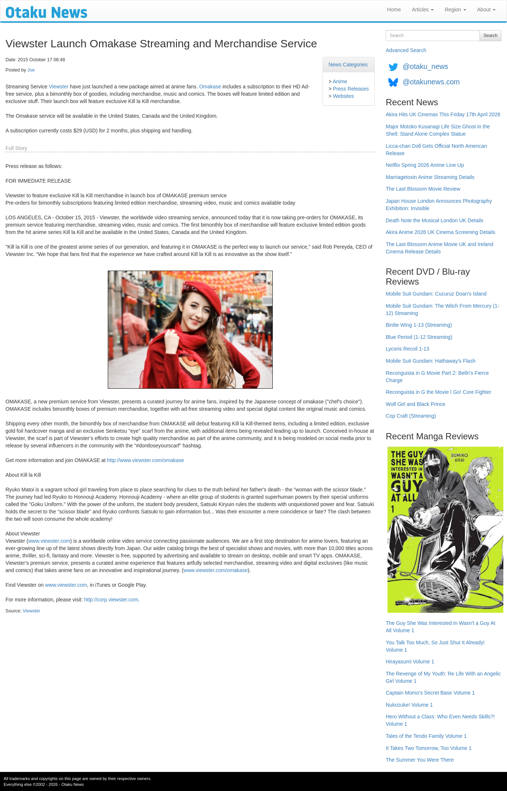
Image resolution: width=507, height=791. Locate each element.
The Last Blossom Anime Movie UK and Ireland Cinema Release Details (439, 247)
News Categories (348, 64)
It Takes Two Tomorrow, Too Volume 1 (428, 748)
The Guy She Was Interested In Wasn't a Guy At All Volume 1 (440, 626)
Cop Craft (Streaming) (411, 416)
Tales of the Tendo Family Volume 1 (426, 736)
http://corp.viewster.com (111, 600)
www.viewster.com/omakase (215, 570)
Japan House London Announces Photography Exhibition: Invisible (439, 204)
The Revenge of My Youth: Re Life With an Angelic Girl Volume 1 (443, 677)
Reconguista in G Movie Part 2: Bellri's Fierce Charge (437, 376)
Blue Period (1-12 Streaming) (419, 337)
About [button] (486, 9)
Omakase (210, 86)
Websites (343, 96)
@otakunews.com (431, 82)
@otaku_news (425, 66)
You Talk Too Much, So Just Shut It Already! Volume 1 (435, 646)
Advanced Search (406, 50)
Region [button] (455, 9)
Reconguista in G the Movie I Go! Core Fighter (438, 392)
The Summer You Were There (419, 760)
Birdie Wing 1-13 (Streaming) (419, 325)
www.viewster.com (49, 541)
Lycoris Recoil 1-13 (407, 349)
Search (490, 35)
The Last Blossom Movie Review (423, 189)
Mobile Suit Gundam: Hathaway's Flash (430, 361)
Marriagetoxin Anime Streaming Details (430, 177)
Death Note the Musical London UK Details (434, 220)
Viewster (58, 86)
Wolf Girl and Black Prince (415, 404)
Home (394, 9)
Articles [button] (423, 9)
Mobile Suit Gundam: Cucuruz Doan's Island (436, 294)
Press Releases (351, 89)
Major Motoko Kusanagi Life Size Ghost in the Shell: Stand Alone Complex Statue (438, 130)
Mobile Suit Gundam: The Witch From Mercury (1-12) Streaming (442, 309)
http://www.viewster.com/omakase (145, 460)
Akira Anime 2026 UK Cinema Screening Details (440, 232)
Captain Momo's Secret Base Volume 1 (430, 693)
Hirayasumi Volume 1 (410, 661)
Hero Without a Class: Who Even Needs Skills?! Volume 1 (440, 720)
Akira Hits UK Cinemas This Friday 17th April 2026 (443, 114)
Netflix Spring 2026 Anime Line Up (425, 165)
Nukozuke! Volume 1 (409, 705)
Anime (340, 81)
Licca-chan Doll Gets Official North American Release (436, 149)
